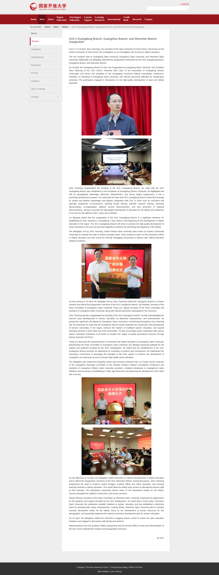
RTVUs (34, 73)
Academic (36, 49)
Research (137, 19)
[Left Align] (187, 8)
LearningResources (100, 18)
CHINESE (184, 4)
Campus (148, 19)
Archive (35, 97)
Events (35, 41)
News (42, 19)
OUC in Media (38, 89)
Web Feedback (103, 571)
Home (33, 19)
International (114, 19)
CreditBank (126, 18)
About (51, 19)
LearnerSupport (88, 18)
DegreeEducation (61, 18)
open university (48, 6)
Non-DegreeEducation (75, 18)
